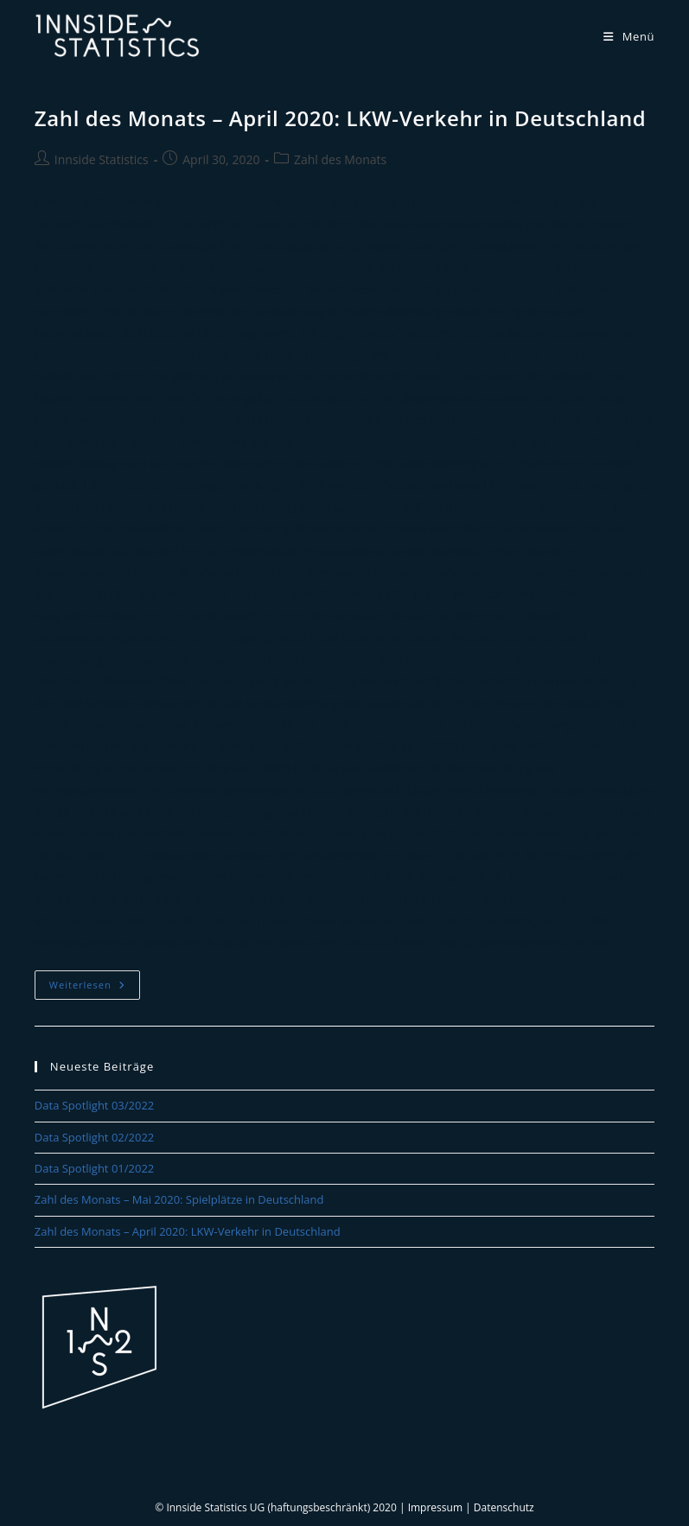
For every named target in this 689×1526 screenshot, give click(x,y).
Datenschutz (504, 1507)
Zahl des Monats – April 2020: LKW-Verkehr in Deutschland (341, 118)
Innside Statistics (101, 159)
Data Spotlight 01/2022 (94, 1168)
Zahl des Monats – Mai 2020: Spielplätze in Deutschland (179, 1199)
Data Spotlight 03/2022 (94, 1105)
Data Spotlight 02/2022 (94, 1137)
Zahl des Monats (340, 159)
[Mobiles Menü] (628, 36)
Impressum (435, 1507)
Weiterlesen (94, 988)
